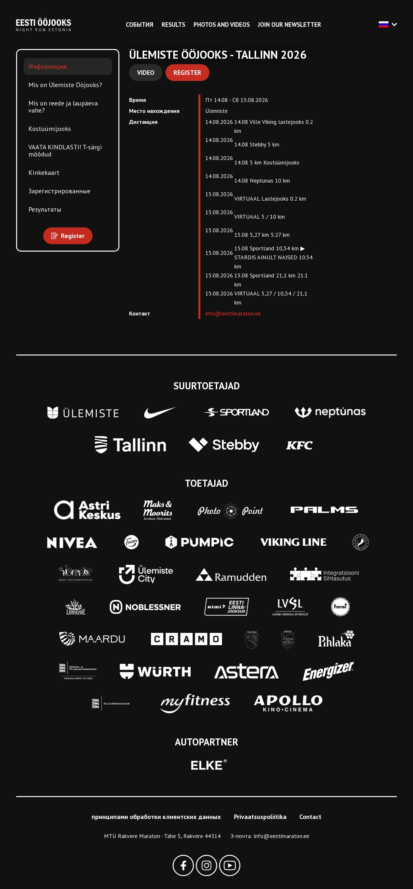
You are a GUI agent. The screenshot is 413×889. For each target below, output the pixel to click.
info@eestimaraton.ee (233, 313)
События (139, 24)
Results (173, 24)
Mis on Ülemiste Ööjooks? (65, 85)
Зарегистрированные (59, 191)
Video (145, 72)
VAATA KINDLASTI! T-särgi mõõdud (65, 150)
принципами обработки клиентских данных (156, 817)
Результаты (44, 209)
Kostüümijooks (49, 129)
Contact (310, 817)
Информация (47, 66)
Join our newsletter (289, 24)
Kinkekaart (43, 172)
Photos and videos (222, 24)
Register (187, 72)
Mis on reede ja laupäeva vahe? (63, 107)
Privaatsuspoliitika (260, 817)
